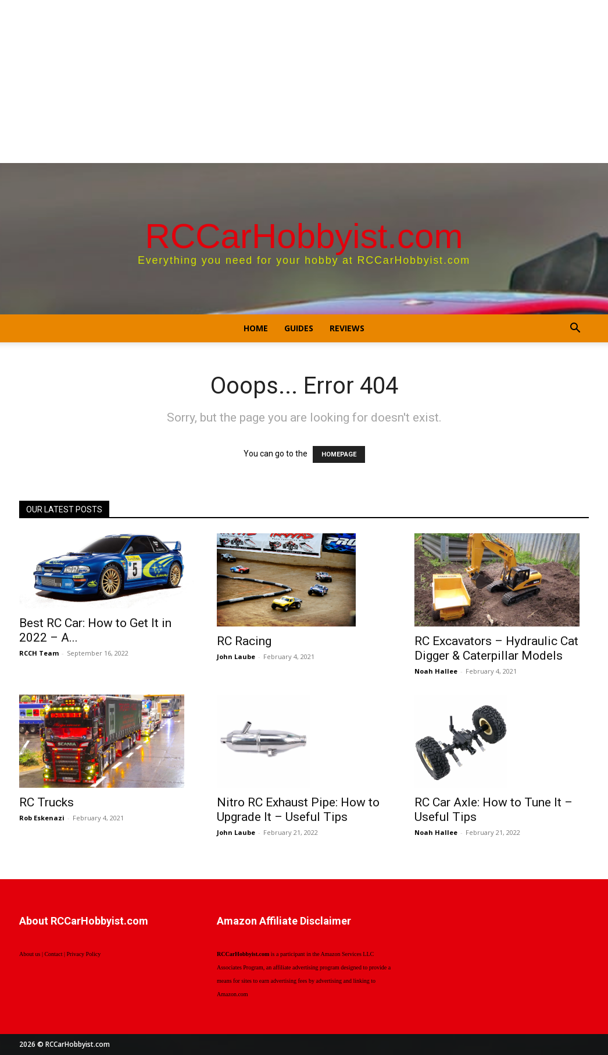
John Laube (236, 656)
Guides (298, 328)
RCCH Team (39, 653)
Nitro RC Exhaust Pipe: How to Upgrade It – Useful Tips (298, 809)
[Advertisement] (304, 81)
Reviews (347, 328)
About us (29, 954)
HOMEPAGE (338, 454)
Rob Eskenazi (42, 817)
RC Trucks (46, 802)
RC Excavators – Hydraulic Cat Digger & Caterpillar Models (496, 648)
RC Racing (244, 641)
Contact (53, 954)
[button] (575, 329)
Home (256, 328)
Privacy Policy (84, 954)
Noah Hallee (435, 671)
